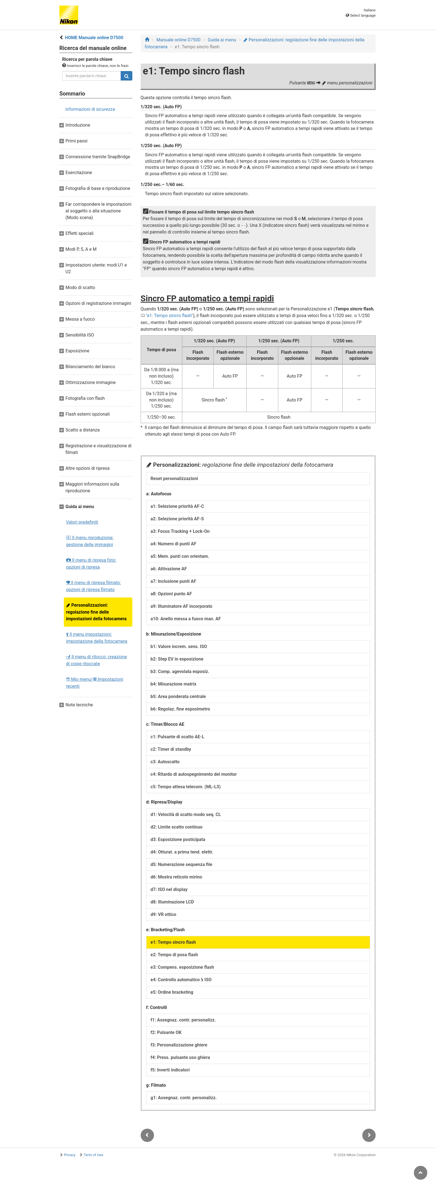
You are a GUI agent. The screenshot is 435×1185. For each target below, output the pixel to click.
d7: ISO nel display (169, 889)
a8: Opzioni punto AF (171, 593)
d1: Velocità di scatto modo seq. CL (186, 814)
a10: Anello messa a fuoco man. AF (186, 618)
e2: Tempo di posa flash (174, 954)
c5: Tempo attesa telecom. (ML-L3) (186, 786)
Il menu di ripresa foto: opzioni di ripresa (91, 564)
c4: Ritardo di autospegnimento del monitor (194, 774)
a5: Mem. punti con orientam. (180, 556)
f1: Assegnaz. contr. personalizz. (183, 1020)
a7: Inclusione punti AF (173, 581)
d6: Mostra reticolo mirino (176, 877)
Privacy (69, 1155)
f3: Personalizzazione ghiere (179, 1045)
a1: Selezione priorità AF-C (177, 506)
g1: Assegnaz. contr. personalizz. (184, 1097)
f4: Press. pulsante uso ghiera (180, 1057)
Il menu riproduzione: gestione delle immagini (89, 541)
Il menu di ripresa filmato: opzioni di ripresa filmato (93, 586)
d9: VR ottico (163, 914)
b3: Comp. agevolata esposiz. (180, 671)
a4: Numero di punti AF (173, 543)
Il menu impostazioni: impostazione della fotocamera (96, 638)
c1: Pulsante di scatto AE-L (177, 736)
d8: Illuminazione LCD (172, 902)
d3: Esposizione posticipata (178, 839)
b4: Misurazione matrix (173, 684)
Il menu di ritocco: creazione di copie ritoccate (96, 660)
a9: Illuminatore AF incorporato (182, 606)
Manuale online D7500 (178, 39)
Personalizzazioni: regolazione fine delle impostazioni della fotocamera (96, 611)
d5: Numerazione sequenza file (181, 864)
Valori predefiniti (82, 522)
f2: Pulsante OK (166, 1032)
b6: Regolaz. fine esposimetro (180, 709)
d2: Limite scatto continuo (177, 827)
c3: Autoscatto (165, 761)
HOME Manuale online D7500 (94, 37)
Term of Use (93, 1155)
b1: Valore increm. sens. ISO (179, 646)
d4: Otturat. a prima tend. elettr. (182, 852)
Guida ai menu (222, 39)
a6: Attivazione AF (169, 568)
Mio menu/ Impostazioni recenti (94, 683)
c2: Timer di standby (171, 749)
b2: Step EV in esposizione (177, 659)
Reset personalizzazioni (174, 478)
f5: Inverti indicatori (170, 1070)
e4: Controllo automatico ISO (181, 979)
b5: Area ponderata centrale (178, 696)
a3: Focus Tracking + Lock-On (180, 531)
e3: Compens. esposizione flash (182, 967)
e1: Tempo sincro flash (169, 315)
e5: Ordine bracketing (172, 992)
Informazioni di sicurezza (90, 109)
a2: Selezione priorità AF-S (177, 518)
